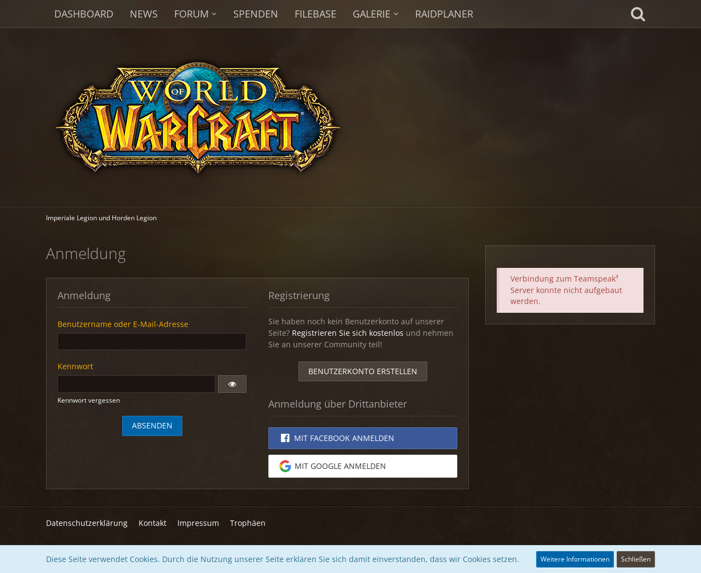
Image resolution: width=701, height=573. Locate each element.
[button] (232, 384)
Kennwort (75, 366)
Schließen (636, 559)
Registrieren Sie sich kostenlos (348, 333)
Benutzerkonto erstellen (362, 371)
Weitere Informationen (575, 559)
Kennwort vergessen (89, 400)
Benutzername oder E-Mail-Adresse (123, 324)
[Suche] (638, 13)
